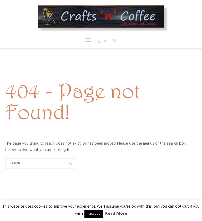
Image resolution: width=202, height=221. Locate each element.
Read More (116, 214)
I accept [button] (94, 214)
